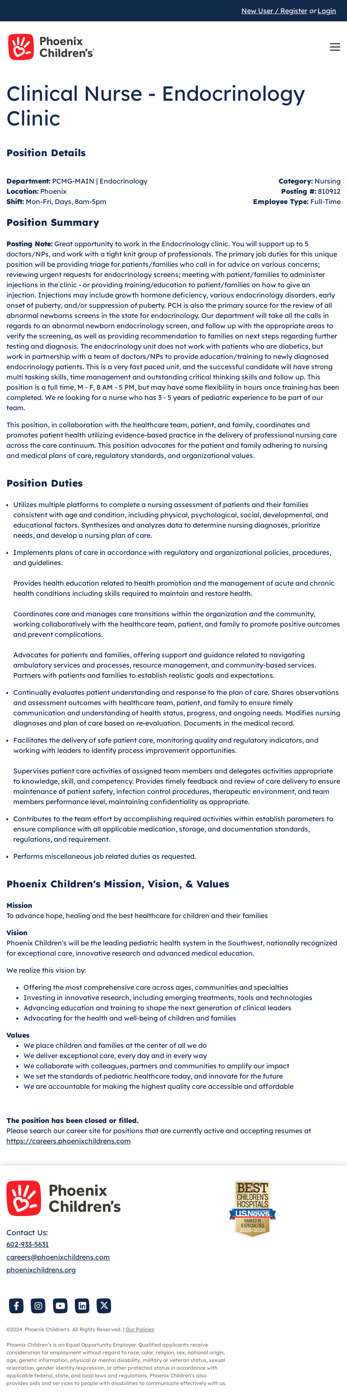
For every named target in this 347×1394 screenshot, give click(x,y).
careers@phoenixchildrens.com (58, 1257)
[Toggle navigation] (335, 46)
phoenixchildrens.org (41, 1270)
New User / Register (274, 10)
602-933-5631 (27, 1244)
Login (327, 10)
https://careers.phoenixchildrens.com (68, 1141)
